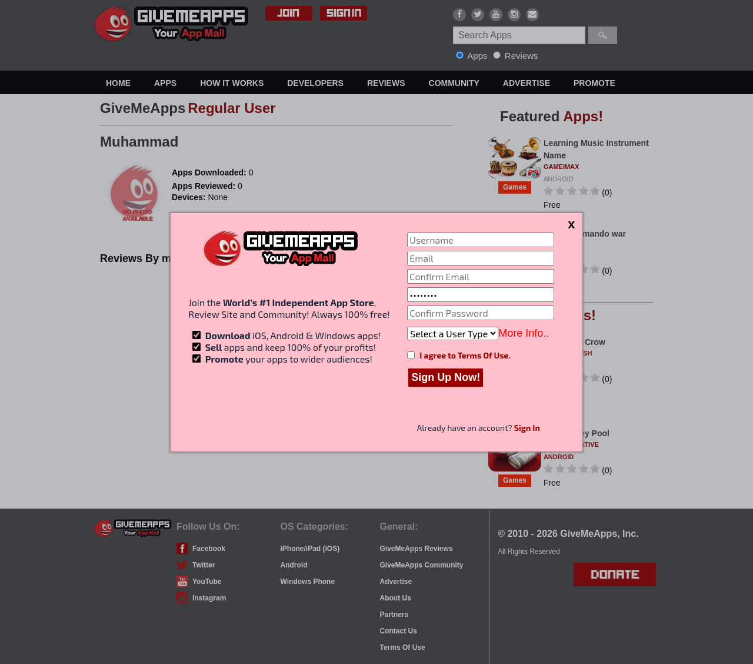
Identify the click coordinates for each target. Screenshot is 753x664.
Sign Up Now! (445, 377)
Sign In (527, 428)
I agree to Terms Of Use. (464, 355)
